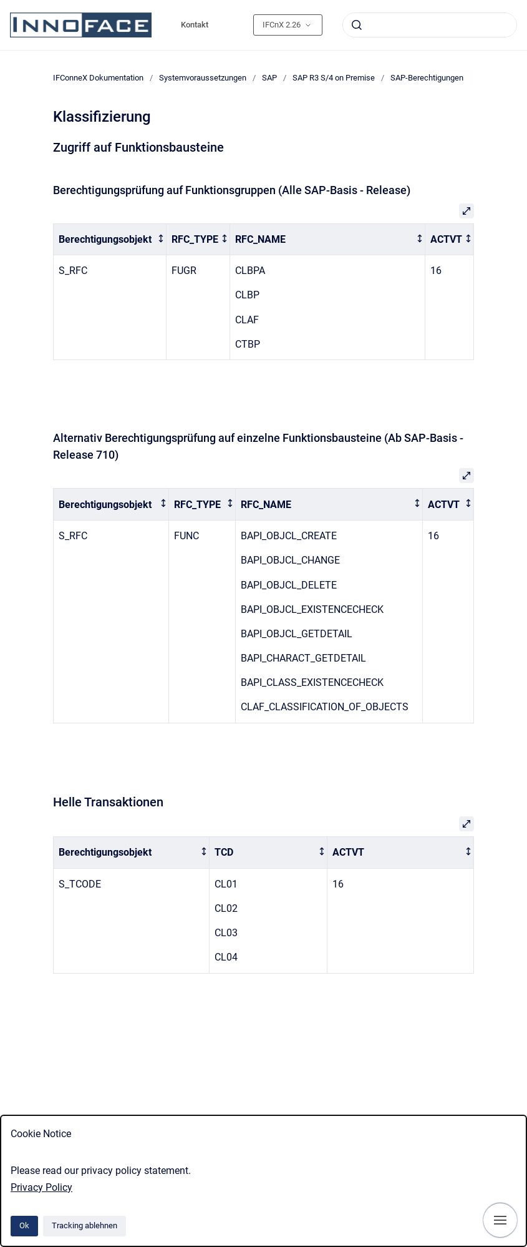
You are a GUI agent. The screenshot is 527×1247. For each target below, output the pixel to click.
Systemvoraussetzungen (202, 77)
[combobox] (429, 25)
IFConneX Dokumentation (98, 77)
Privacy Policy (41, 1187)
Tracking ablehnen (84, 1225)
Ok (24, 1225)
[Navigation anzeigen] (500, 1220)
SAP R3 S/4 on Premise (334, 77)
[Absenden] (357, 25)
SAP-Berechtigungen (426, 77)
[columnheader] (110, 239)
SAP (269, 77)
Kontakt (194, 24)
